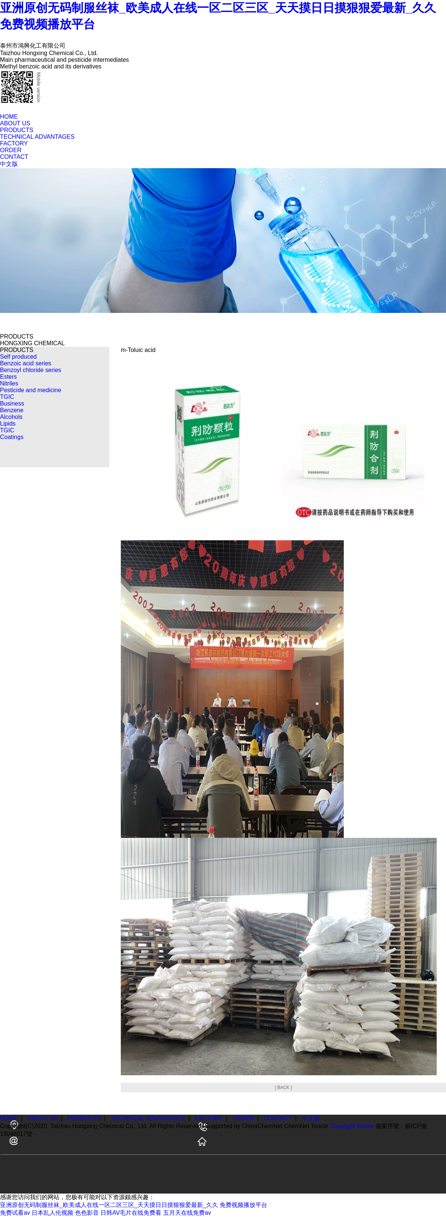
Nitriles (9, 383)
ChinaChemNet (262, 1126)
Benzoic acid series (25, 363)
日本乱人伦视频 (52, 1213)
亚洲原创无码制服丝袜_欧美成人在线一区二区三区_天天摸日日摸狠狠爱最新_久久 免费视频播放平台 (133, 1205)
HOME (9, 116)
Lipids (8, 423)
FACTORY (14, 143)
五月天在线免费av (187, 1213)
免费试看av (15, 1213)
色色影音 (87, 1213)
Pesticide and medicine (30, 390)
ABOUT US (15, 123)
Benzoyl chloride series (30, 370)
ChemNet (297, 1126)
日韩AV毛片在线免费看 (130, 1213)
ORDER (11, 150)
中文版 (9, 164)
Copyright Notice (352, 1126)
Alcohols (11, 417)
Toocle (319, 1126)
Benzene (11, 410)
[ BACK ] (283, 1087)
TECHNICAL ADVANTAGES (37, 137)
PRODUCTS (16, 130)
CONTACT (14, 157)
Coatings (11, 437)
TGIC (7, 397)
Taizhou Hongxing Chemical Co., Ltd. (99, 1126)
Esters (8, 377)
